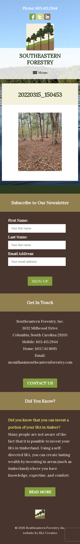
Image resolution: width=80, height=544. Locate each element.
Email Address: (21, 253)
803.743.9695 (46, 348)
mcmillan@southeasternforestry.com (40, 362)
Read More (40, 491)
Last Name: (17, 237)
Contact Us (40, 383)
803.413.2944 (46, 8)
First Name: (18, 220)
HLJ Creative (48, 533)
